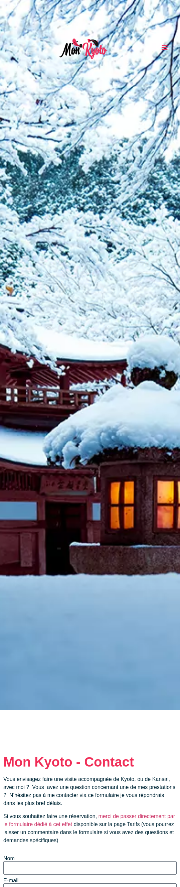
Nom (9, 858)
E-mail (10, 880)
